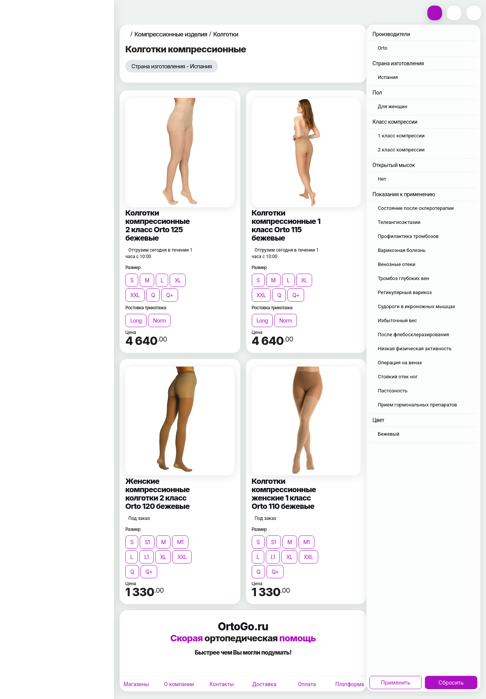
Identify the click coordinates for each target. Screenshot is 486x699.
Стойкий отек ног (398, 376)
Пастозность (392, 391)
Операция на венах (400, 362)
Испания (388, 77)
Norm (159, 320)
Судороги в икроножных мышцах (416, 306)
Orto (382, 48)
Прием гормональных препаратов (417, 405)
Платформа (349, 684)
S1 (147, 542)
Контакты (222, 684)
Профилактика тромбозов (408, 236)
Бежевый (388, 434)
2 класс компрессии (401, 150)
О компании (179, 684)
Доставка (264, 684)
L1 (146, 557)
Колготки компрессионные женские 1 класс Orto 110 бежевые (284, 494)
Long (136, 320)
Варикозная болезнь (402, 250)
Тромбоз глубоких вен (403, 278)
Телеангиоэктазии (399, 222)
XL (178, 280)
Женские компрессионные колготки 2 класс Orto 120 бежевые (157, 494)
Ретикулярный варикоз (405, 292)
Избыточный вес (397, 320)
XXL (135, 295)
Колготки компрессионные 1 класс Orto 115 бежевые (286, 225)
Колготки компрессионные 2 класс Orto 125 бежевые (157, 225)
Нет (382, 179)
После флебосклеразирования (413, 334)
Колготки (225, 34)
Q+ (169, 295)
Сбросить (451, 682)
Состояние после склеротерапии (416, 208)
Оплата (307, 684)
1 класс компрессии (401, 136)
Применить (395, 682)
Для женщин (392, 106)
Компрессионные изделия (170, 34)
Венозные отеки (396, 264)
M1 (180, 542)
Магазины (136, 684)
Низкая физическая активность (414, 348)
